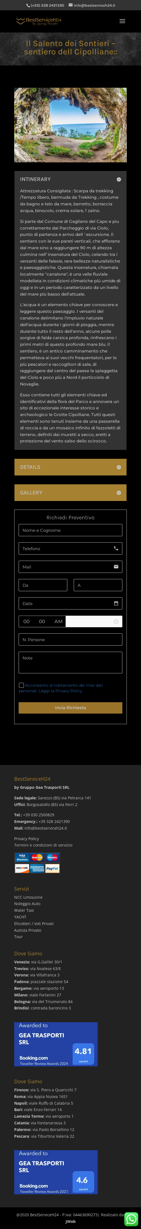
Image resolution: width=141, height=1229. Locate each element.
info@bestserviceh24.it (45, 828)
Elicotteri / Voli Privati (34, 923)
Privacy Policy (26, 838)
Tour (18, 936)
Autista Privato (27, 930)
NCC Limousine (28, 897)
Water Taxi (24, 910)
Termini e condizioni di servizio (43, 845)
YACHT (20, 917)
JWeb (71, 1221)
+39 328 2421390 (54, 821)
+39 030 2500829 (38, 814)
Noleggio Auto (27, 903)
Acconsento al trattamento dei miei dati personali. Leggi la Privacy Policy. (61, 688)
